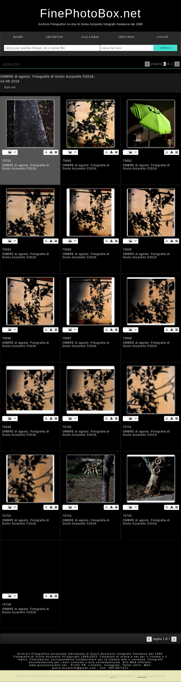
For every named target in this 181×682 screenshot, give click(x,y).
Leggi (114, 676)
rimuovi (142, 676)
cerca (165, 47)
